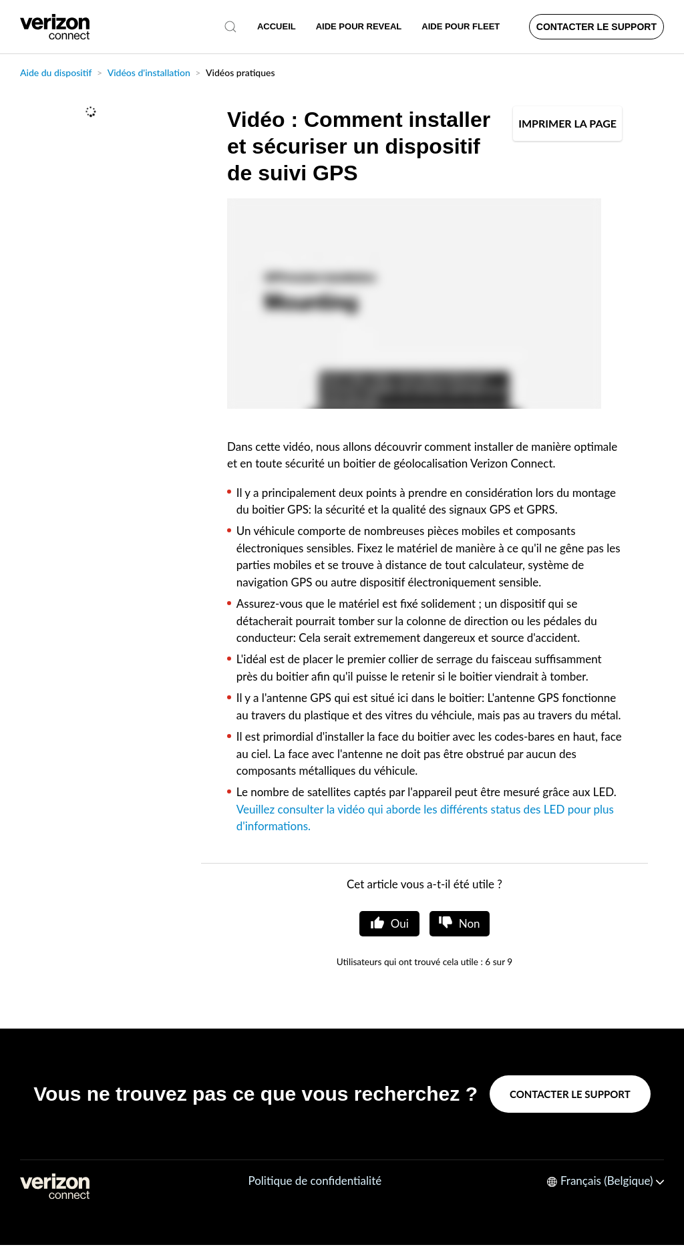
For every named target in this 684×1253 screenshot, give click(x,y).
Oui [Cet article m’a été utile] (400, 923)
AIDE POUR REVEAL (359, 26)
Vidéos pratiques (240, 72)
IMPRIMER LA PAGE (567, 123)
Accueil (276, 26)
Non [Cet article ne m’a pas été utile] (469, 923)
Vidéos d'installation (149, 72)
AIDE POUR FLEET (460, 26)
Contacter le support (596, 26)
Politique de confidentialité (314, 1181)
